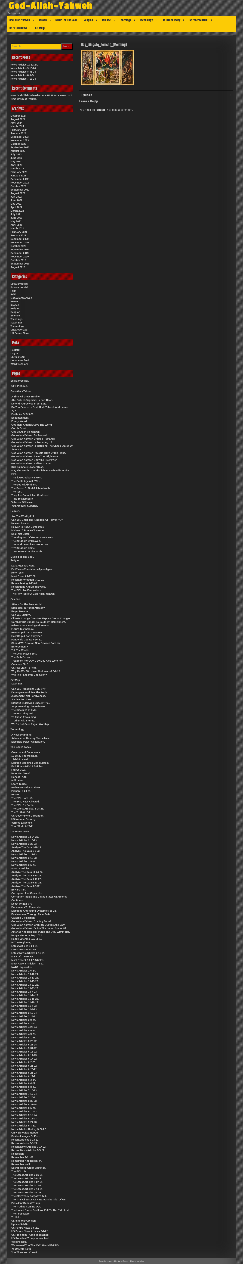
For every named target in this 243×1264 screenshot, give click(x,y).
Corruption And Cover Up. (26, 893)
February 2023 (19, 172)
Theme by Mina (137, 1261)
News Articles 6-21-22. (24, 1065)
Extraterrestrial (19, 283)
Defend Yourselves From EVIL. (29, 403)
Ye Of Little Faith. (21, 1248)
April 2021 (16, 224)
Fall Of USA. (18, 769)
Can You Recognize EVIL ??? (28, 688)
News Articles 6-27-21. (24, 1076)
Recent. (15, 794)
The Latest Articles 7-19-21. (27, 1189)
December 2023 (20, 136)
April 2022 (16, 207)
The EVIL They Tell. (22, 713)
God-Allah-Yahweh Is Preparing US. (32, 442)
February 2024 (19, 129)
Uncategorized (19, 329)
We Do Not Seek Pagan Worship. (30, 724)
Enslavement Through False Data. (31, 914)
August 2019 (18, 267)
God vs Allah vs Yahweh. (25, 431)
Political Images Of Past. (25, 1136)
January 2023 (18, 175)
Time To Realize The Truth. (26, 551)
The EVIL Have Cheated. (25, 801)
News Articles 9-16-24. (23, 68)
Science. (106, 20)
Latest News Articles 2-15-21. (28, 953)
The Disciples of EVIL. (24, 710)
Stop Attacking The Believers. (28, 706)
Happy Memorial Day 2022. (27, 935)
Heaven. (42, 20)
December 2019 (20, 253)
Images (15, 305)
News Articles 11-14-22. (25, 995)
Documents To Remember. (26, 907)
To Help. (16, 1217)
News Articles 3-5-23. (23, 865)
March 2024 (17, 126)
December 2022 (20, 179)
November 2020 (20, 242)
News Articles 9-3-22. (23, 1125)
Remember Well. (21, 1164)
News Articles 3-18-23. (24, 858)
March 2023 (17, 168)
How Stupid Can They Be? (26, 632)
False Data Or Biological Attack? (30, 625)
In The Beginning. (21, 942)
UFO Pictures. (19, 386)
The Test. (16, 491)
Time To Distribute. (22, 498)
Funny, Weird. (19, 421)
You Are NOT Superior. (24, 505)
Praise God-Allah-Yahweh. (26, 787)
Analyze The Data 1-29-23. (26, 847)
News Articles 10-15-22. (25, 981)
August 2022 (18, 193)
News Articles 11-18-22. (25, 1002)
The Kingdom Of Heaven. (26, 541)
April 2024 (16, 122)
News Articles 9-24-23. (24, 1122)
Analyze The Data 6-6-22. (25, 886)
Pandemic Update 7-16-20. (26, 639)
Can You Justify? (21, 615)
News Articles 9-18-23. (24, 1118)
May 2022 (16, 203)
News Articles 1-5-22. (23, 861)
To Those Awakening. (23, 717)
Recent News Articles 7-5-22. (28, 1150)
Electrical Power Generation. (28, 741)
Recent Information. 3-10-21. (28, 579)
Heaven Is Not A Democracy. (28, 526)
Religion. (89, 20)
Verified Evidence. (22, 822)
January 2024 (18, 133)
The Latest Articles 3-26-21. (27, 1174)
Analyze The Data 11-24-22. (27, 872)
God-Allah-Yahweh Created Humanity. (33, 438)
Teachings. (125, 20)
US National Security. (23, 819)
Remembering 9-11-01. (24, 583)
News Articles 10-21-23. (25, 988)
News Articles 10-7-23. (24, 991)
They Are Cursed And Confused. (30, 495)
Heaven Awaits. (20, 523)
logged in (102, 109)
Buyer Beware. (20, 611)
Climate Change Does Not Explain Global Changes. (41, 618)
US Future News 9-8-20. (25, 1227)
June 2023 (17, 158)
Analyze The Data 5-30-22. (26, 875)
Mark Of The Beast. (22, 956)
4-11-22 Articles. (20, 868)
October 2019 (18, 260)
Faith (13, 290)
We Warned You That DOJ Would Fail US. (35, 1245)
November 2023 (20, 140)
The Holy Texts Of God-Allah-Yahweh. (33, 593)
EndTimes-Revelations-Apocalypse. (32, 569)
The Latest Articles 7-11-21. (27, 1185)
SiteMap (40, 28)
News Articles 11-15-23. (25, 998)
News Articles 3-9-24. (23, 1020)
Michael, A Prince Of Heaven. (28, 530)
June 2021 (17, 217)
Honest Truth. (19, 777)
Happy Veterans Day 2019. (26, 939)
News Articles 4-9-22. (23, 1030)
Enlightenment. (20, 417)
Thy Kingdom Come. (23, 548)
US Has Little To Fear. (24, 667)
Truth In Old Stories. (23, 720)
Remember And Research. (26, 1160)
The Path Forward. (22, 657)
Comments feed (20, 360)
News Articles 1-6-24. (23, 970)
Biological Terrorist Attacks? (28, 607)
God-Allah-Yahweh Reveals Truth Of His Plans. (38, 453)
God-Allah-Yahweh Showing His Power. (34, 460)
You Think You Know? (24, 1252)
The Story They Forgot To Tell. (29, 1196)
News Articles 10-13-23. (25, 977)
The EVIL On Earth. (22, 805)
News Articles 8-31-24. (23, 71)
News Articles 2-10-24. (24, 1012)
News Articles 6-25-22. (24, 1069)
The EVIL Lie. (19, 1171)
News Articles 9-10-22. (24, 1111)
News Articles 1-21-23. (24, 854)
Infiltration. (17, 780)
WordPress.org (19, 364)
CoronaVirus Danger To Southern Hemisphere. (38, 622)
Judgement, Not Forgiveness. (28, 696)
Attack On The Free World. (26, 604)
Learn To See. (19, 784)
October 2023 (18, 143)
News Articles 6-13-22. (24, 1051)
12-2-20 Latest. (20, 759)
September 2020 (20, 249)
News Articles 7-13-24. (23, 78)
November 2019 (20, 256)
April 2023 (16, 165)
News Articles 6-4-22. (23, 1083)
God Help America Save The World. (32, 424)
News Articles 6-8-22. (23, 1086)
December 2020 (20, 239)
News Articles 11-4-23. (24, 1005)
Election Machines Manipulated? (30, 762)
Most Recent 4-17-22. (23, 576)
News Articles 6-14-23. (24, 1055)
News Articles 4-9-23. (23, 1034)
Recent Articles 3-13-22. (25, 1139)
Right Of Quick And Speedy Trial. (30, 703)
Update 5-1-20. (19, 1224)
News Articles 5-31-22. (24, 1048)
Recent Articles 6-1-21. (24, 1143)
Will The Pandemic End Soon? (29, 674)
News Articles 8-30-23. (24, 1101)
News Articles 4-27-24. (24, 1027)
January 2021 (18, 235)
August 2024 (18, 119)
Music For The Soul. (66, 20)
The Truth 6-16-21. (22, 812)
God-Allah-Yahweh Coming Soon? (31, 921)
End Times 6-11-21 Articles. (27, 766)
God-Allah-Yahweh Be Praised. (29, 435)
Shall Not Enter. (20, 534)
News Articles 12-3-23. (24, 1009)
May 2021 (16, 221)
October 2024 (18, 115)
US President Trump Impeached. (30, 1234)
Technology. (146, 20)
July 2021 (16, 214)
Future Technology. (22, 629)
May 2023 (16, 161)
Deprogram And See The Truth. (29, 692)
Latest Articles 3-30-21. (24, 949)
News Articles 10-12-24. (24, 64)
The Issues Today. (171, 20)
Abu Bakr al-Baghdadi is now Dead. (32, 400)
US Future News (18, 28)
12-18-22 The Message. (24, 755)
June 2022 (17, 200)
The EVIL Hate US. (22, 798)
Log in (14, 353)
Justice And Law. (21, 699)
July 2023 (16, 154)
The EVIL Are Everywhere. (26, 590)
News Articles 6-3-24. (23, 1079)
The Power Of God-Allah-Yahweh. (31, 488)
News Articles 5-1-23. (23, 1037)
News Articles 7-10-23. (24, 1090)
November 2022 (20, 182)
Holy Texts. (17, 572)
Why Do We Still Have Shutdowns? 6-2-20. (36, 671)
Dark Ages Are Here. (23, 565)
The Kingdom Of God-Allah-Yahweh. (32, 537)
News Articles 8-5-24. (23, 75)
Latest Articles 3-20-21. (24, 946)
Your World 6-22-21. (22, 826)
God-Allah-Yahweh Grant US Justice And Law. (38, 924)
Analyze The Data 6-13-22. (26, 879)
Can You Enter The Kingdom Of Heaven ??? (37, 519)
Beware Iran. (18, 889)
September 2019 (20, 263)
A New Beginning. (21, 734)
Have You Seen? (20, 773)
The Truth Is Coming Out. (26, 1206)
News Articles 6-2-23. (23, 1062)
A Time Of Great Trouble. (25, 396)
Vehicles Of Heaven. (23, 502)
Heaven (15, 301)
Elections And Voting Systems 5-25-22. (34, 910)
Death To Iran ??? (21, 903)
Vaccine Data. (19, 1241)
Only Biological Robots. (25, 1132)
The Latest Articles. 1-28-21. (27, 808)
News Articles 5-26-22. (24, 1041)
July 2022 (16, 196)
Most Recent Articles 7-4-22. (27, 963)
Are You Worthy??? (22, 516)
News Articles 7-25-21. (24, 1097)
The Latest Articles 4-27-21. (27, 1182)
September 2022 (20, 189)
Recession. (17, 1153)
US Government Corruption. (27, 815)
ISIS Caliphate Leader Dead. (27, 467)
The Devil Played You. (24, 653)
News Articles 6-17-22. (24, 1058)
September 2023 (20, 147)
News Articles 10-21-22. (25, 984)
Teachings (17, 319)
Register (15, 349)
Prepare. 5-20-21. (21, 791)
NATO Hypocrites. (21, 967)
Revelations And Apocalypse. (28, 586)
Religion (15, 308)
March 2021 (17, 228)
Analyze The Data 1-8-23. (25, 850)
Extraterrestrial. (199, 20)
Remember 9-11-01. (22, 1157)
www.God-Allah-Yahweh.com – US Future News (38, 95)
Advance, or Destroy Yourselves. (30, 738)
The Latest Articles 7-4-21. (26, 1192)
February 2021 (19, 232)
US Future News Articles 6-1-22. (29, 1231)
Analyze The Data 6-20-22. (26, 882)
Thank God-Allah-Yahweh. (26, 477)
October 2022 (18, 186)
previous (87, 95)
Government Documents (25, 752)
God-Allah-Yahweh (50, 6)
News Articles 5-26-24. (24, 1044)
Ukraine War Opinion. (23, 1220)
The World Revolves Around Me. (30, 544)
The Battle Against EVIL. (25, 481)
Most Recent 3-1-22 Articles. (27, 960)
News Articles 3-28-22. (24, 1016)
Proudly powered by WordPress (113, 1261)
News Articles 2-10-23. (24, 840)
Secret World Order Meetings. (28, 1167)
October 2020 (18, 246)
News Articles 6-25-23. (24, 1072)
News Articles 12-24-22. (25, 836)
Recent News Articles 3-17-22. (28, 1146)
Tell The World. (20, 650)
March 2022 (17, 210)
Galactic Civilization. (23, 917)
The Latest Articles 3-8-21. (26, 1178)
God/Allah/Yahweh (21, 298)
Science (15, 315)
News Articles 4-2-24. (23, 1023)
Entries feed (18, 357)
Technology (17, 326)
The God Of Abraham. (24, 484)
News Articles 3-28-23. (24, 843)
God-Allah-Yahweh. (19, 20)
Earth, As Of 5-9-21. (22, 414)
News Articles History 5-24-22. (29, 1129)
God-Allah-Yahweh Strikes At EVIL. (31, 463)
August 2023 (18, 151)
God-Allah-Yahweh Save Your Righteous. (35, 456)
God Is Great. (19, 428)
